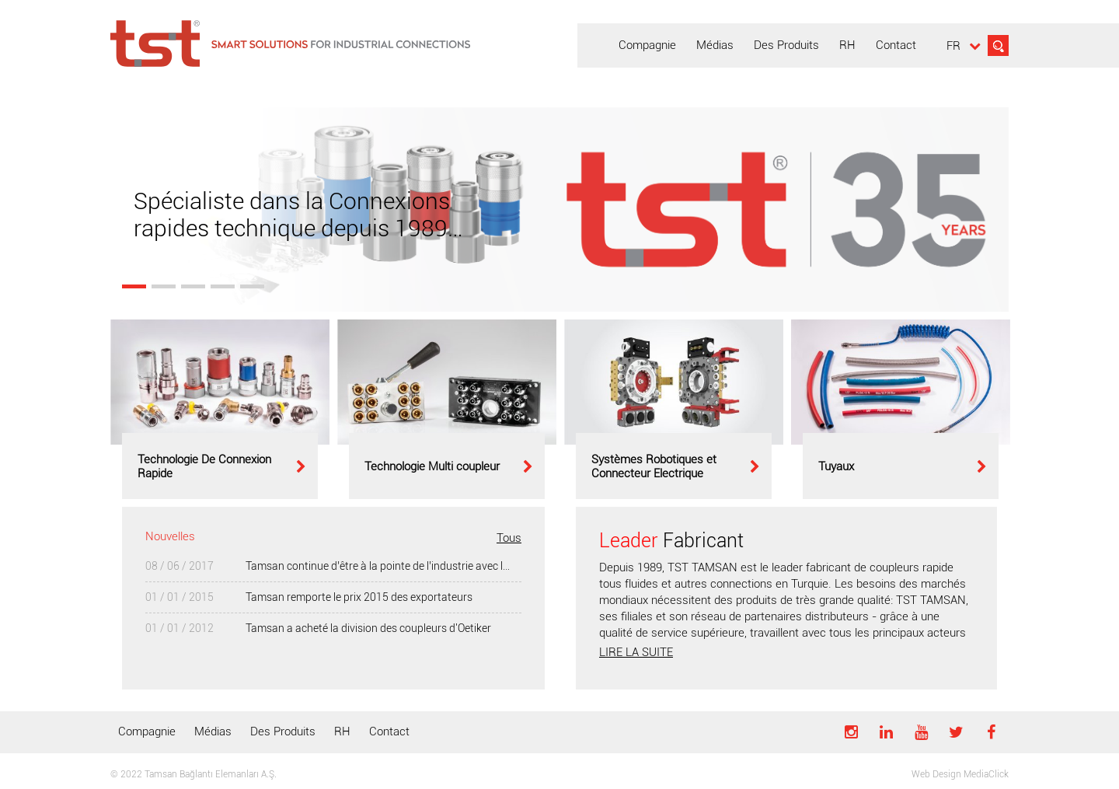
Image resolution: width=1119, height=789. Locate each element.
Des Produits (282, 731)
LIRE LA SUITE (636, 652)
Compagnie (147, 731)
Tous (509, 538)
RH (342, 731)
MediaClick (986, 774)
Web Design (936, 774)
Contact (389, 731)
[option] (219, 409)
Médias (213, 731)
